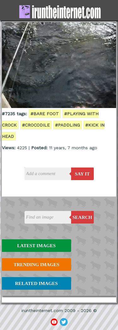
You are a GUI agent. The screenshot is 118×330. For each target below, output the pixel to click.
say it (82, 173)
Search (82, 217)
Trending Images (36, 264)
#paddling (67, 125)
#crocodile (36, 125)
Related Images (36, 283)
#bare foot (45, 113)
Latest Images (36, 245)
